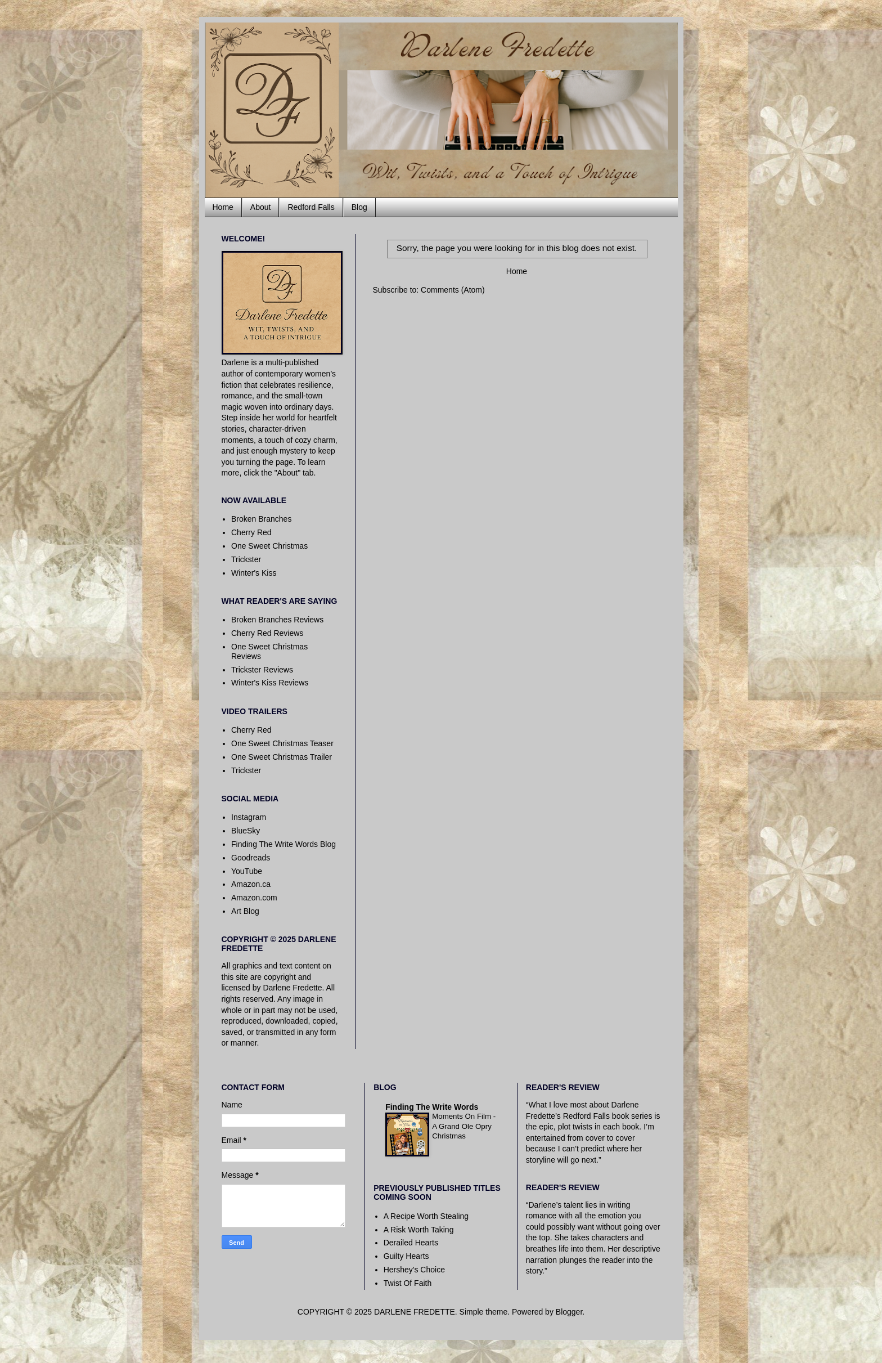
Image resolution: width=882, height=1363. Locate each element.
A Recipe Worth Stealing (426, 1216)
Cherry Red (251, 532)
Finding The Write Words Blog (283, 844)
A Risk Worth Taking (419, 1229)
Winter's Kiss (253, 572)
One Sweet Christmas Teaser (282, 743)
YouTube (246, 871)
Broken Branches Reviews (277, 619)
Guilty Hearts (406, 1256)
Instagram (248, 817)
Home (223, 207)
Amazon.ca (251, 884)
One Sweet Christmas (269, 545)
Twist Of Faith (408, 1283)
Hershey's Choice (414, 1269)
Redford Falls (310, 207)
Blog (359, 207)
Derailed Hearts (411, 1242)
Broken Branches (261, 518)
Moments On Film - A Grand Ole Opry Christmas (464, 1126)
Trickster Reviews (262, 669)
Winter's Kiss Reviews (269, 682)
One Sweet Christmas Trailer (281, 756)
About (260, 207)
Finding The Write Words (431, 1106)
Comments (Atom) (453, 289)
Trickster (246, 559)
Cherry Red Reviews (267, 633)
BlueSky (245, 830)
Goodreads (250, 857)
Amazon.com (254, 897)
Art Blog (245, 911)
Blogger (569, 1311)
